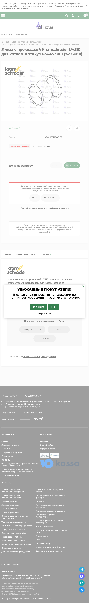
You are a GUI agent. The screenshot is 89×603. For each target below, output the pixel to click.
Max (53, 306)
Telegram (38, 306)
